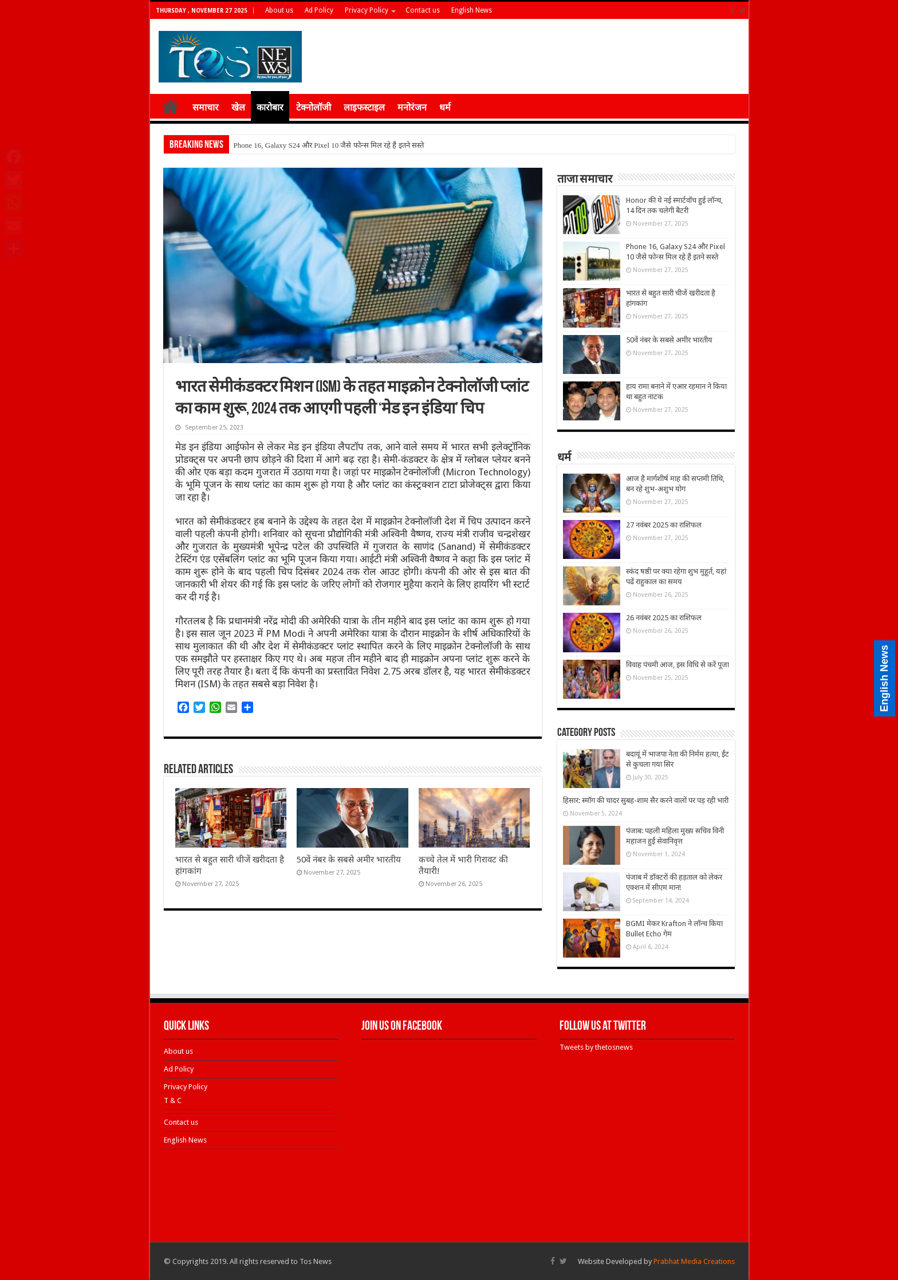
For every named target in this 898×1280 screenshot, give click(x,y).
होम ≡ (171, 106)
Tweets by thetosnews (596, 1047)
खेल (238, 107)
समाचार (205, 107)
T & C (173, 1100)
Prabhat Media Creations (694, 1261)
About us (279, 10)
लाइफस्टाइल (364, 107)
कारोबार (270, 107)
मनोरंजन (412, 107)
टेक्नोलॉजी (313, 107)
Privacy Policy (366, 10)
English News (471, 10)
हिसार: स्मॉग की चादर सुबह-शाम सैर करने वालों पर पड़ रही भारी (645, 800)
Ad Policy (319, 10)
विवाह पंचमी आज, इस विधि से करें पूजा (677, 664)
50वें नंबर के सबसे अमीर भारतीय (349, 859)
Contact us (422, 10)
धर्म (445, 107)
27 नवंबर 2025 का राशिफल (664, 525)
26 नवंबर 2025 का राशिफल (664, 617)
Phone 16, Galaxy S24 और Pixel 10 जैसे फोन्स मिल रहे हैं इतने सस (328, 145)
